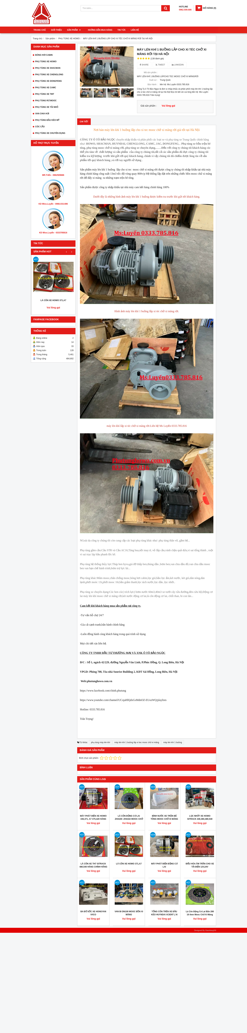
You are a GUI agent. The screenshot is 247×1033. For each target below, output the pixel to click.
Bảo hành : (152, 84)
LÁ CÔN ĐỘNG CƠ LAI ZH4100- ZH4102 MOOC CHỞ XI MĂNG (129, 819)
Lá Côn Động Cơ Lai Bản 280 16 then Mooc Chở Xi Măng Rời (200, 914)
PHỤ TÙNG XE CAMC (45, 87)
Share (144, 65)
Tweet (160, 65)
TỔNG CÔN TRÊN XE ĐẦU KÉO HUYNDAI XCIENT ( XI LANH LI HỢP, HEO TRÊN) (164, 914)
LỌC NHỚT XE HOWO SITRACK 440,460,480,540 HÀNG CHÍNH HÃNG (200, 819)
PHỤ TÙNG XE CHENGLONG (49, 74)
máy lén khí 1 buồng (172, 742)
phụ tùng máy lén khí (100, 742)
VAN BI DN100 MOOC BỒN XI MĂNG (129, 913)
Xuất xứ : (153, 80)
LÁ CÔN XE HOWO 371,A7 (53, 300)
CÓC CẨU (40, 126)
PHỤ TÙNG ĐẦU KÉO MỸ (47, 120)
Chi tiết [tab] (84, 121)
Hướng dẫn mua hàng (98, 30)
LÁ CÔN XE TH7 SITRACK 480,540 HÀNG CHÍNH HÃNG (93, 865)
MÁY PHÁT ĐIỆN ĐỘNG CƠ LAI (164, 865)
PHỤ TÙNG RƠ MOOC (46, 100)
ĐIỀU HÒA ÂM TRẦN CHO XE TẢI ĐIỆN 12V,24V (200, 865)
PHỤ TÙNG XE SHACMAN (47, 68)
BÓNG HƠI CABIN (44, 55)
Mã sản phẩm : (150, 72)
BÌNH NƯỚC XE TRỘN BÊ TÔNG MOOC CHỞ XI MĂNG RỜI (164, 819)
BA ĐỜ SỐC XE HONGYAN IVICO (93, 913)
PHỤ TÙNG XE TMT (44, 94)
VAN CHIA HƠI (42, 113)
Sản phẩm (74, 30)
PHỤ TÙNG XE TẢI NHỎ (46, 107)
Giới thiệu (56, 30)
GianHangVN (210, 930)
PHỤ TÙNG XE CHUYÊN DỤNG (50, 133)
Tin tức (119, 30)
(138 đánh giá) (157, 58)
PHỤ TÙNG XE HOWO (45, 61)
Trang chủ (39, 30)
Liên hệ (133, 30)
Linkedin (178, 65)
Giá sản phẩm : (149, 106)
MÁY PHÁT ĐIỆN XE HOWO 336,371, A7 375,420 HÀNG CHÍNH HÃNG (93, 819)
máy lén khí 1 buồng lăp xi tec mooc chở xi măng (136, 742)
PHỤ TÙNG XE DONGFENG (48, 81)
